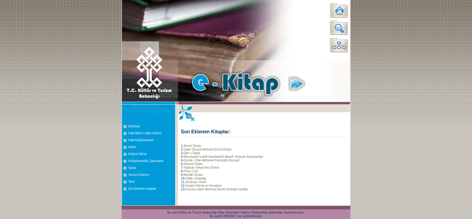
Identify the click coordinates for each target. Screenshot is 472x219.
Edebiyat (134, 126)
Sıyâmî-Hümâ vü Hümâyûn (204, 185)
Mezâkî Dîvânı (193, 174)
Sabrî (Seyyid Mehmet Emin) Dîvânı (208, 149)
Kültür (132, 147)
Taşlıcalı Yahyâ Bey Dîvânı (201, 167)
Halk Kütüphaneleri (141, 140)
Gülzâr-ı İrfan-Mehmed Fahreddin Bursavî (211, 160)
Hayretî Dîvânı (193, 164)
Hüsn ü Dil (190, 171)
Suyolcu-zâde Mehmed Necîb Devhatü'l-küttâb (217, 189)
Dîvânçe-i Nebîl (196, 182)
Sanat (132, 168)
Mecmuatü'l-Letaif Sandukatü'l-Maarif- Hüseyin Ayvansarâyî (223, 156)
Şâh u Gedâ (192, 153)
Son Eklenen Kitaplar (142, 188)
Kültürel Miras (137, 154)
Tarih (131, 181)
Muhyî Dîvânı (192, 146)
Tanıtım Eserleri (138, 174)
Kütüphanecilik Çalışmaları (146, 161)
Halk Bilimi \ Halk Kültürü (144, 133)
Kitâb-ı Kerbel (195, 178)
